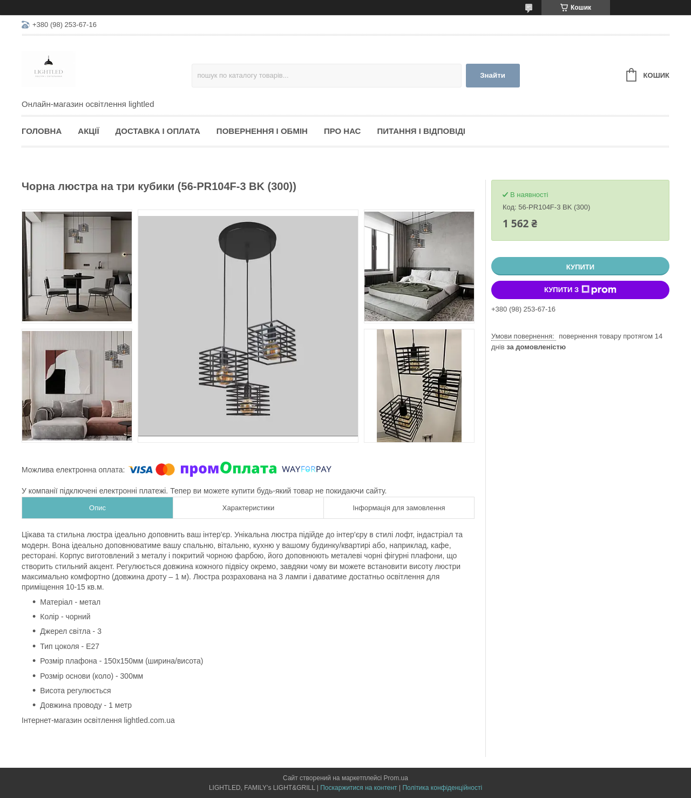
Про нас (342, 131)
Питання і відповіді (421, 131)
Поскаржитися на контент (358, 788)
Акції (88, 131)
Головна (42, 131)
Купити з (580, 290)
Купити (580, 267)
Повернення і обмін (262, 131)
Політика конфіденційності (442, 788)
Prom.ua (396, 778)
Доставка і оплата (158, 131)
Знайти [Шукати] (492, 75)
